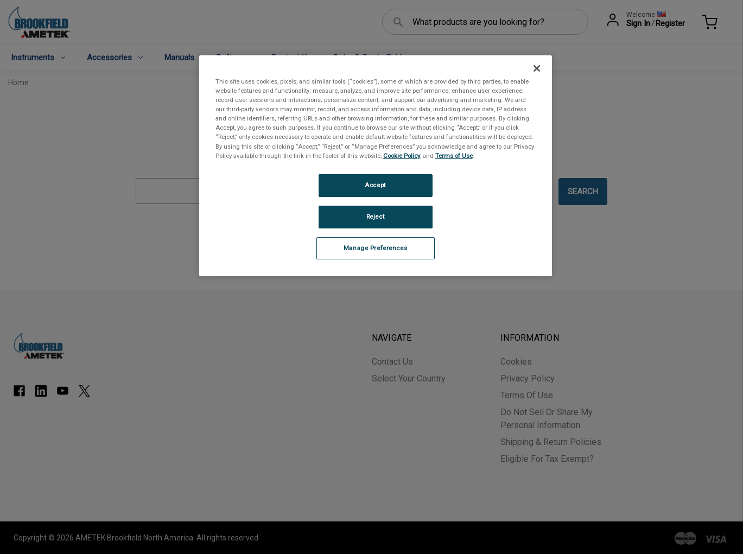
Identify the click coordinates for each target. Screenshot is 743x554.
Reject (375, 216)
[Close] (537, 68)
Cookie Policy (401, 156)
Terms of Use (454, 156)
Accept (375, 185)
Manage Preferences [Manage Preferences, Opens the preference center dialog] (375, 248)
